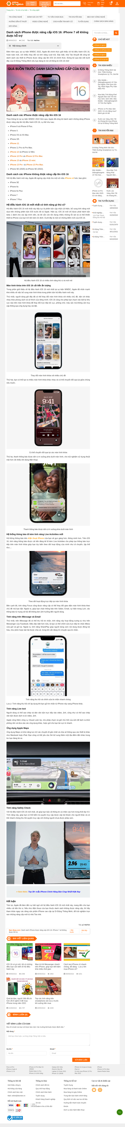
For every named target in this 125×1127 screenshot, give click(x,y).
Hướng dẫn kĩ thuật (18, 21)
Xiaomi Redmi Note (103, 1071)
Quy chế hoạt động (43, 1089)
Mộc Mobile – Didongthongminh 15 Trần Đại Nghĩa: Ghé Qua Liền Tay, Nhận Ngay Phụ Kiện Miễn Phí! (98, 172)
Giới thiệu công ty (14, 1085)
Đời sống (13, 26)
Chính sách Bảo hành (44, 1092)
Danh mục (31, 4)
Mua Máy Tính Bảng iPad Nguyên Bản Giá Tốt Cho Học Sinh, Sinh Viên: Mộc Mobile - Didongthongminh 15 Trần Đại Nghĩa (113, 172)
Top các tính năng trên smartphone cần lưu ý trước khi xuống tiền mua (46, 1000)
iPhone (99, 1067)
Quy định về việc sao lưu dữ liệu (76, 1099)
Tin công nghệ (15, 17)
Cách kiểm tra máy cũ (63, 21)
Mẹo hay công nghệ (96, 17)
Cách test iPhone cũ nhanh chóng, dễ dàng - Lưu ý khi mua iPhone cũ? (75, 966)
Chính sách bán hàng (103, 21)
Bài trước (72, 931)
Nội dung (10, 1031)
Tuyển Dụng (68, 1085)
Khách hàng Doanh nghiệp (45, 1099)
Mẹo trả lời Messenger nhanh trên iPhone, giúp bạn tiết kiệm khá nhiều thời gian (48, 966)
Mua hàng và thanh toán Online (75, 1089)
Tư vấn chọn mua (55, 17)
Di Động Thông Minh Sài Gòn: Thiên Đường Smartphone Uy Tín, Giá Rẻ (104, 150)
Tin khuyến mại (75, 17)
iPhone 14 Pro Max (103, 1069)
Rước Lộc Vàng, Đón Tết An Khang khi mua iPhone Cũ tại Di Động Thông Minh (112, 193)
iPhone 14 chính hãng (36, 1073)
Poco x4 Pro (10, 1067)
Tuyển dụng (83, 21)
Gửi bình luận (81, 1060)
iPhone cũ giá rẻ (11, 1069)
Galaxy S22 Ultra (57, 1067)
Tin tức (38, 1103)
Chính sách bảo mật (15, 1092)
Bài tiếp (84, 931)
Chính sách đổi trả (42, 1085)
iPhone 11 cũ (10, 1071)
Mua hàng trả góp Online (73, 1092)
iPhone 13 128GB (57, 1073)
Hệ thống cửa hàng (15, 1089)
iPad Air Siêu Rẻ (57, 1069)
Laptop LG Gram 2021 (59, 1071)
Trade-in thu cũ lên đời (44, 1106)
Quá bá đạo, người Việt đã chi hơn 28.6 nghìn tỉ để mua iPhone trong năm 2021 (19, 1000)
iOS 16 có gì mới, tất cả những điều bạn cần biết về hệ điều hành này (19, 966)
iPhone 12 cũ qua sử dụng (83, 1067)
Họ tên (9, 1049)
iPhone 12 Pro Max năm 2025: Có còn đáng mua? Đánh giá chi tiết (98, 193)
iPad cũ (77, 1069)
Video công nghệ (40, 21)
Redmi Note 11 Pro (35, 1071)
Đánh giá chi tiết (34, 17)
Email (53, 1049)
